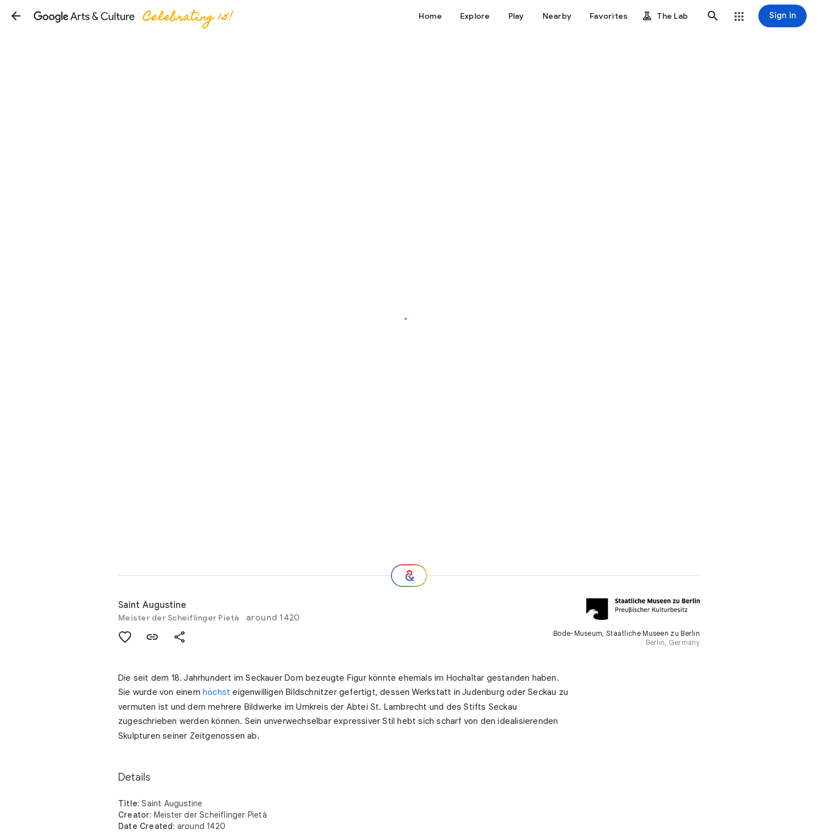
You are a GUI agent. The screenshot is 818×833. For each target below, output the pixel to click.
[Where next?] (409, 575)
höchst (216, 692)
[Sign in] (782, 16)
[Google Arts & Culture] (132, 16)
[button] (16, 16)
